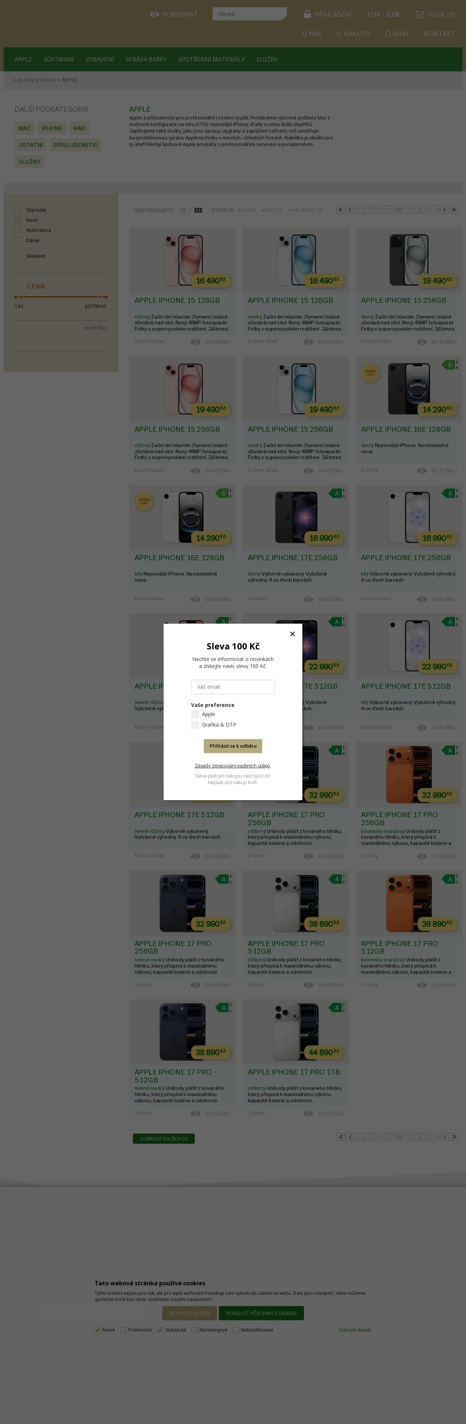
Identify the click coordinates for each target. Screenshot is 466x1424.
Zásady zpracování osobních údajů (232, 765)
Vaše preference (212, 705)
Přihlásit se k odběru (233, 746)
